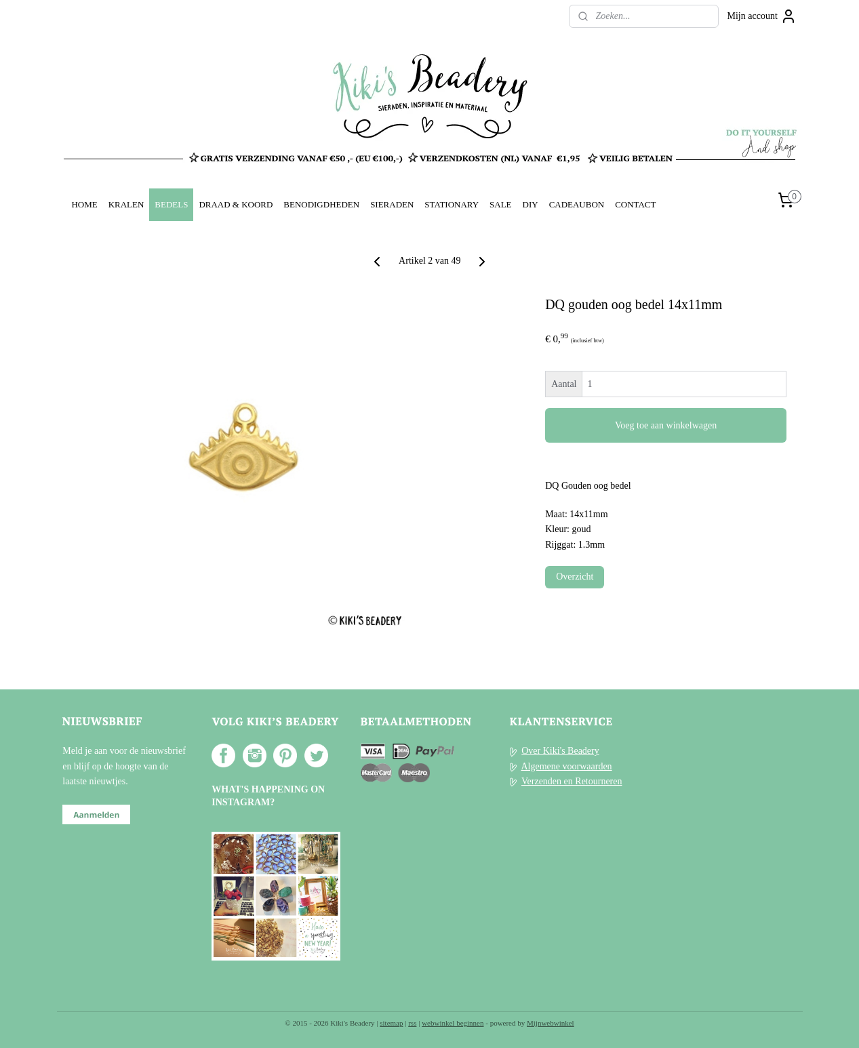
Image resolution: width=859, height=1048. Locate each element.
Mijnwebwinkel (550, 1023)
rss (412, 1023)
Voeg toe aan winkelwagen (666, 425)
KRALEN (126, 204)
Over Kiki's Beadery (560, 751)
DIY (530, 204)
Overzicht (574, 576)
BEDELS (171, 204)
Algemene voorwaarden (566, 766)
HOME (84, 204)
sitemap (391, 1023)
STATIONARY (451, 204)
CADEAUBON (577, 204)
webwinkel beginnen (452, 1023)
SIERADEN (392, 204)
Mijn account (762, 16)
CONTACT (635, 204)
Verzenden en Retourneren (571, 781)
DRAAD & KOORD (236, 204)
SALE (500, 204)
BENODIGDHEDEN (321, 204)
